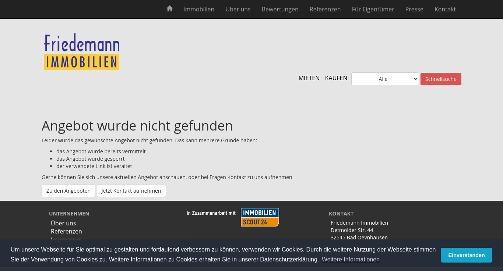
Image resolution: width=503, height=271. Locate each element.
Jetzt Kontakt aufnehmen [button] (131, 190)
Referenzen (325, 9)
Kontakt (445, 9)
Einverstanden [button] (467, 255)
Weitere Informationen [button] (351, 259)
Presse (414, 9)
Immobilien (198, 9)
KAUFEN (336, 78)
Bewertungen (280, 9)
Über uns (237, 9)
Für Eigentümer (373, 9)
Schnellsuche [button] (441, 78)
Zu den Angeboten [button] (68, 190)
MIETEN (309, 78)
